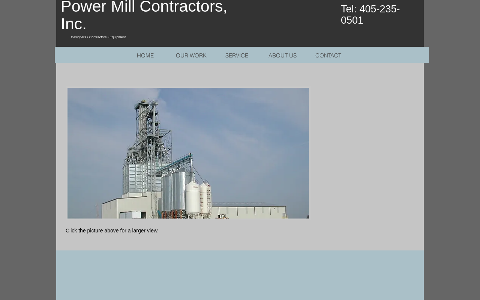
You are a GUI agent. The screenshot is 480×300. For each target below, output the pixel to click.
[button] (188, 153)
